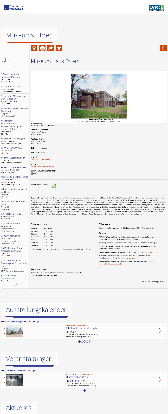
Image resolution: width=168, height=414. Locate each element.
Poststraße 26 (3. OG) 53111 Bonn (15, 100)
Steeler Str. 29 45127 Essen (15, 150)
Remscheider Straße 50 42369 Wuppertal (15, 239)
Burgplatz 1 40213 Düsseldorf (15, 112)
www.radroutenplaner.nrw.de (110, 264)
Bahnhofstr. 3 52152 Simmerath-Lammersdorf (15, 279)
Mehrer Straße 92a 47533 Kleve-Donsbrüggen (15, 141)
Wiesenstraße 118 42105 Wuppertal (15, 227)
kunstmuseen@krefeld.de (41, 159)
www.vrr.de (131, 258)
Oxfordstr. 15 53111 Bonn (15, 252)
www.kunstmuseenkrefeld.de (42, 166)
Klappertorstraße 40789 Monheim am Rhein (15, 88)
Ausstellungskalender (36, 309)
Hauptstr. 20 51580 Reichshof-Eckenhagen (15, 265)
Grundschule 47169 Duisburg (15, 78)
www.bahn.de (154, 252)
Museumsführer (29, 35)
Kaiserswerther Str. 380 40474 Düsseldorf (15, 169)
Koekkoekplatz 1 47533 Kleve (15, 216)
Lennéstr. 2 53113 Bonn (15, 193)
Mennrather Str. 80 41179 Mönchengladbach (15, 180)
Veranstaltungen (29, 358)
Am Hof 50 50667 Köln (15, 205)
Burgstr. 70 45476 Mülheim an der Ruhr (15, 160)
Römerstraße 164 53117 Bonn (15, 127)
